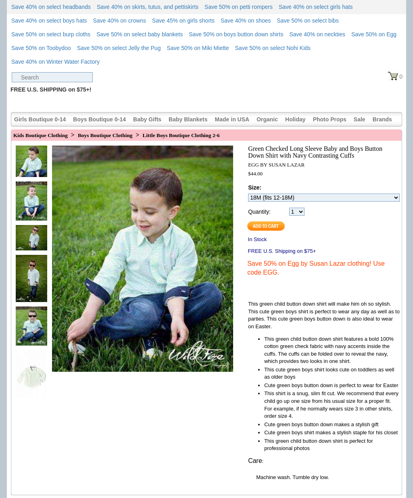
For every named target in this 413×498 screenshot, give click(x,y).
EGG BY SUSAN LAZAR (276, 165)
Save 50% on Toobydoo (41, 48)
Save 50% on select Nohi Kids (273, 48)
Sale (359, 119)
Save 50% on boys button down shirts (236, 34)
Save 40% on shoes (246, 20)
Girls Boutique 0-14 (40, 119)
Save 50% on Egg (373, 34)
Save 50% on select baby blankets (139, 34)
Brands (382, 119)
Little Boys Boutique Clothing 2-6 (181, 135)
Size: (254, 187)
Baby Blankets (188, 119)
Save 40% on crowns (119, 20)
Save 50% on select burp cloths (50, 34)
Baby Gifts (147, 119)
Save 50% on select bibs (307, 20)
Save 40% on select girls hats (316, 7)
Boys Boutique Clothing (105, 135)
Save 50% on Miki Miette (198, 48)
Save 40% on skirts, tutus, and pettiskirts (147, 7)
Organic (267, 119)
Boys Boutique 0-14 (99, 119)
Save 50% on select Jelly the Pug (119, 48)
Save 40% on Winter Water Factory (55, 61)
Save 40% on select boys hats (49, 20)
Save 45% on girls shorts (183, 20)
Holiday (295, 119)
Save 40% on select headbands (51, 7)
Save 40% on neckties (317, 34)
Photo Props (329, 119)
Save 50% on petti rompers (238, 7)
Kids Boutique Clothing (40, 135)
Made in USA (232, 119)
